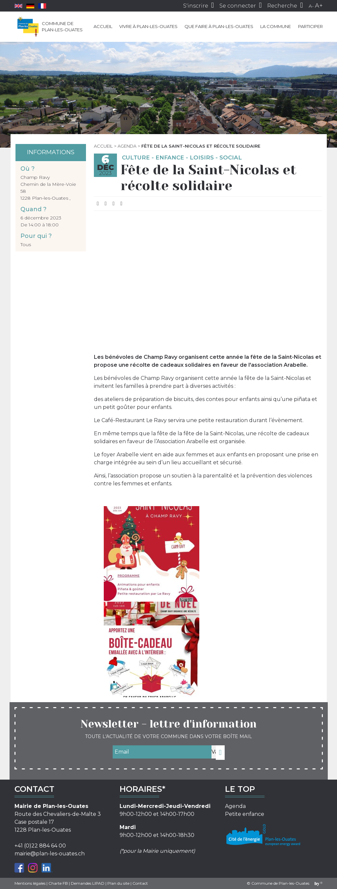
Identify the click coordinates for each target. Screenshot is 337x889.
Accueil (103, 26)
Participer (310, 26)
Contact (140, 883)
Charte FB (58, 883)
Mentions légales (29, 883)
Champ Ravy (35, 177)
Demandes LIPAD (87, 883)
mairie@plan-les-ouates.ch (49, 853)
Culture (136, 157)
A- (311, 6)
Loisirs (202, 157)
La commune (275, 26)
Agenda (127, 146)
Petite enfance (244, 814)
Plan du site (118, 883)
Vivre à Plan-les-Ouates (148, 26)
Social (230, 157)
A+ (319, 5)
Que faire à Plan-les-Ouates (218, 26)
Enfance (169, 157)
